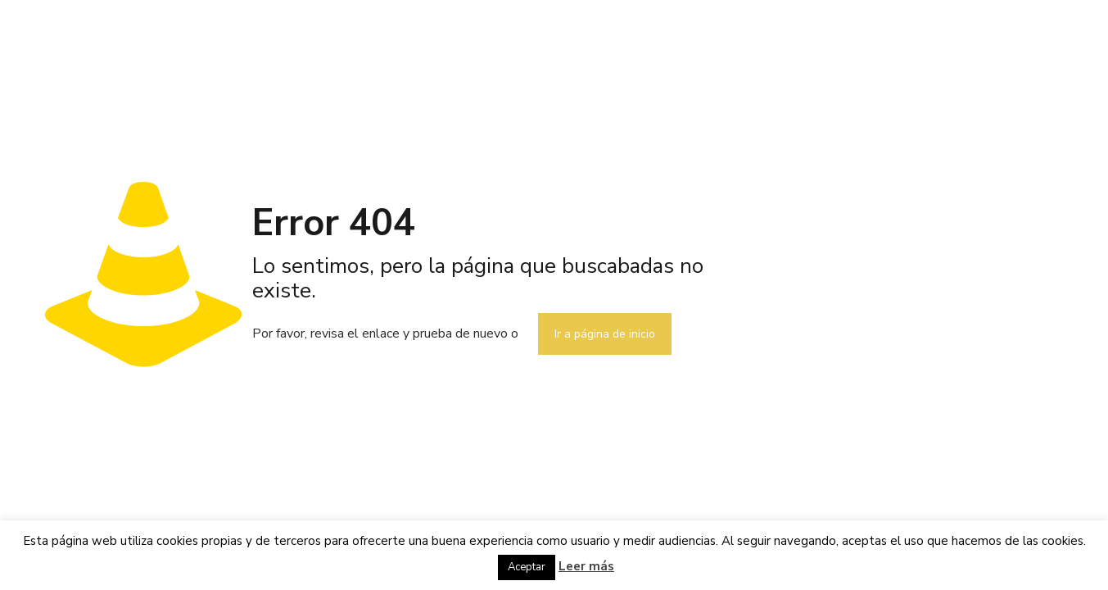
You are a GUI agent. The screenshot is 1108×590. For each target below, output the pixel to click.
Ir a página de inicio (604, 334)
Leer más (586, 566)
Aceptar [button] (526, 567)
